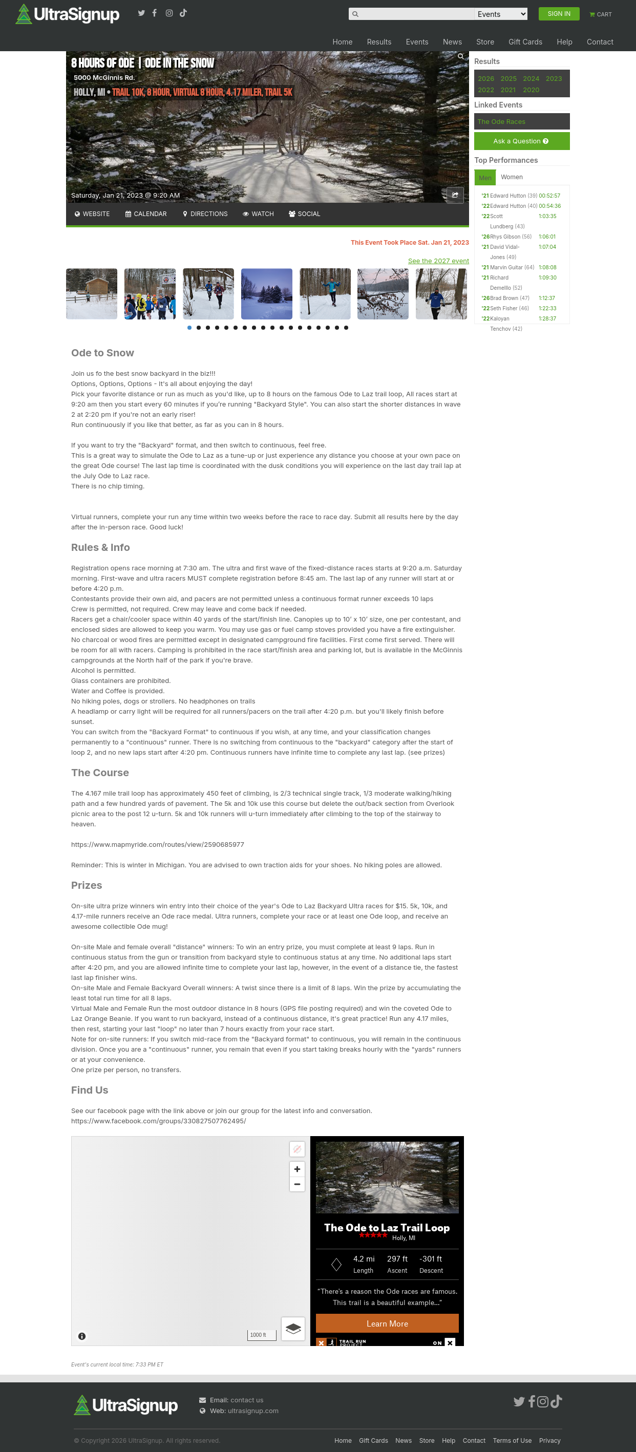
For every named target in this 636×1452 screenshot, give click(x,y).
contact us (246, 1400)
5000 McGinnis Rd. (104, 77)
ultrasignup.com (253, 1410)
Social (304, 214)
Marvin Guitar (506, 267)
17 (337, 328)
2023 (554, 78)
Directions (204, 214)
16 (328, 328)
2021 (507, 90)
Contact (600, 41)
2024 (531, 78)
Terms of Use (512, 1440)
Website (91, 214)
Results (379, 41)
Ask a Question (520, 141)
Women (512, 177)
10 (272, 328)
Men (485, 178)
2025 (508, 78)
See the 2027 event (438, 261)
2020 (531, 90)
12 (291, 328)
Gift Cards (525, 41)
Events (417, 41)
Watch (258, 214)
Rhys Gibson (505, 236)
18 (346, 328)
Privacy (550, 1440)
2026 (486, 78)
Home (342, 41)
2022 (486, 90)
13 (300, 328)
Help (565, 41)
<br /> (267, 1241)
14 (309, 328)
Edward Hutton (508, 196)
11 (282, 328)
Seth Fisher (503, 308)
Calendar (145, 214)
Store (485, 41)
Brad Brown (504, 298)
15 (318, 328)
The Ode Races (501, 121)
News (452, 41)
